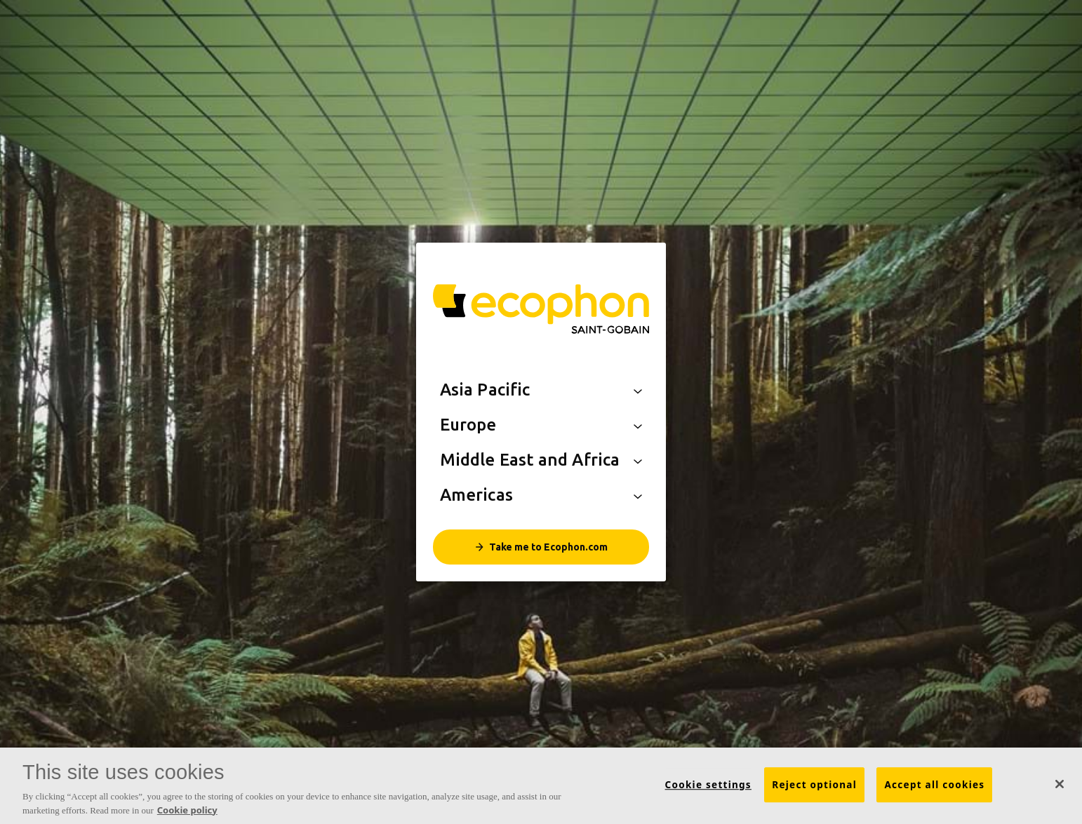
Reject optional (814, 785)
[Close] (1059, 784)
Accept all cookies (934, 785)
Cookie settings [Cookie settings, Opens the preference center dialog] (708, 785)
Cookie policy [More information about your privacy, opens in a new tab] (187, 810)
